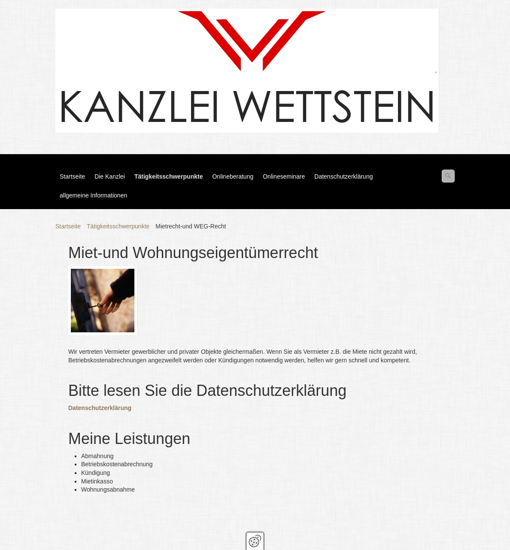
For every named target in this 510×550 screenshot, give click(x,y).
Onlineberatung (232, 176)
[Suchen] (448, 176)
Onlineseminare (284, 176)
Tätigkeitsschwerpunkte (168, 176)
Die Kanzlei (109, 176)
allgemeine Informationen (93, 195)
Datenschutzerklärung (343, 176)
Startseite (72, 176)
